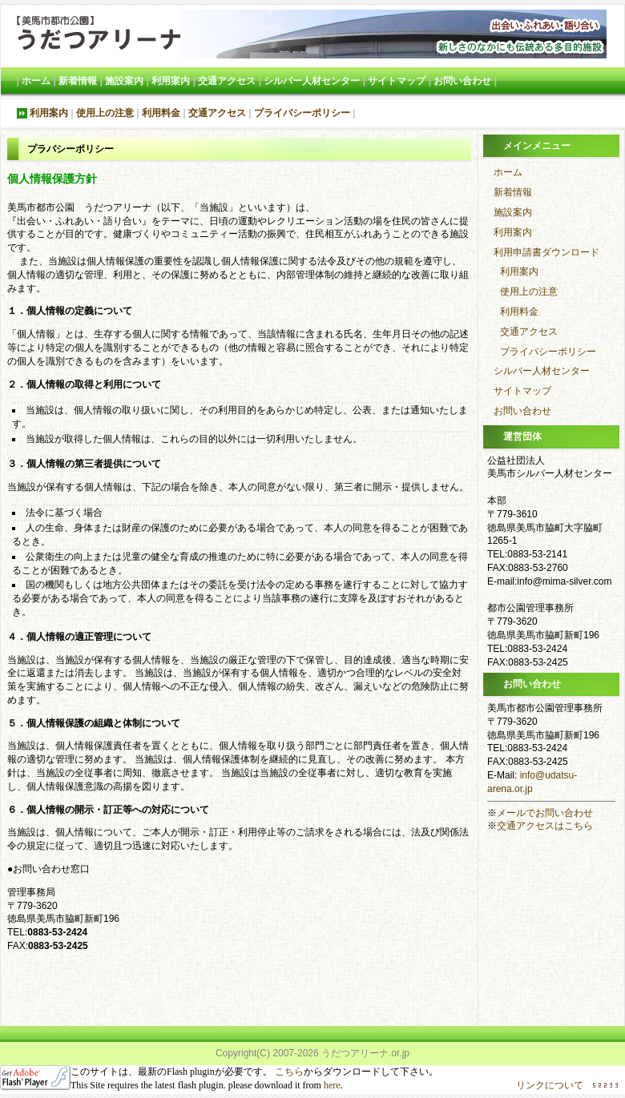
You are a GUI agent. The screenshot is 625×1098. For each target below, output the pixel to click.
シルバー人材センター (312, 80)
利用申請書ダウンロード (546, 252)
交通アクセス (227, 80)
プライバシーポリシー (302, 113)
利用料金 (161, 113)
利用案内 (170, 80)
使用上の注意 (105, 113)
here (332, 1085)
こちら (288, 1071)
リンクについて (549, 1085)
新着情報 (77, 80)
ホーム (36, 80)
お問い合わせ (462, 80)
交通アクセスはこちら (545, 825)
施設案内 (124, 80)
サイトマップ (396, 80)
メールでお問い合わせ (545, 812)
